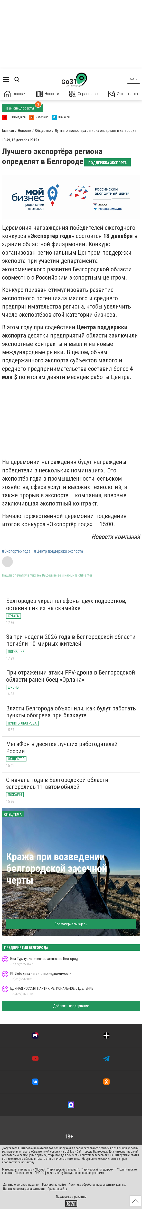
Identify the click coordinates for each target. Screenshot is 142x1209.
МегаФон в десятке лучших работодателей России (62, 747)
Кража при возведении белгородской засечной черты (56, 868)
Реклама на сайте (54, 1184)
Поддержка (63, 1196)
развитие (80, 1196)
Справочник (83, 94)
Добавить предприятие (71, 1006)
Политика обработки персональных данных (97, 1184)
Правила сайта (57, 1189)
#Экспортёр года (16, 551)
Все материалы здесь (71, 924)
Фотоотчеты (123, 94)
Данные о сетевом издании (21, 1184)
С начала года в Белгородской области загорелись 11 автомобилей (57, 783)
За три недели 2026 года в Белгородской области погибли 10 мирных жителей (71, 640)
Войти (133, 79)
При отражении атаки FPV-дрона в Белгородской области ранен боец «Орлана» (70, 676)
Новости (47, 94)
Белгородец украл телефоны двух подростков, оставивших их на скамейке (66, 604)
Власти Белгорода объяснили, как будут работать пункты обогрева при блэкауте (71, 712)
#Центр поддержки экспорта (58, 551)
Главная (15, 94)
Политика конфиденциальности (24, 1189)
